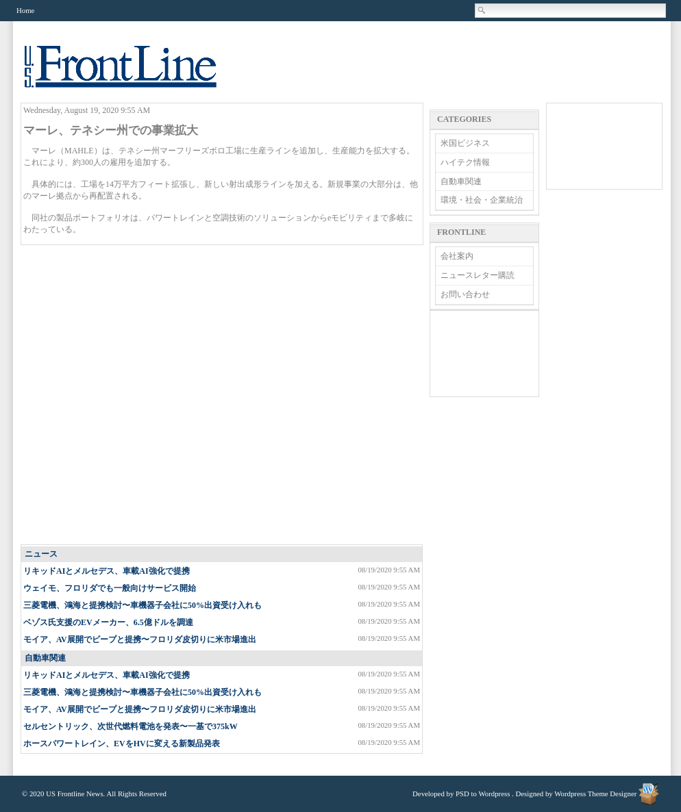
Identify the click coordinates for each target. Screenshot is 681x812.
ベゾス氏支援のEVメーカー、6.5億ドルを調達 (108, 622)
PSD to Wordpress (483, 793)
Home (25, 10)
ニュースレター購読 (478, 275)
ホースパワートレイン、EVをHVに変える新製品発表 (121, 743)
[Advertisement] (142, 395)
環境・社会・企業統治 (482, 200)
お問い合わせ (465, 294)
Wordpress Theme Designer (595, 793)
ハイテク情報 (465, 162)
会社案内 (457, 256)
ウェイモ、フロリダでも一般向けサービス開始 (109, 588)
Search (482, 10)
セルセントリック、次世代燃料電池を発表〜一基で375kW (130, 726)
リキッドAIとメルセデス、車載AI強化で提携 (106, 571)
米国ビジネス (465, 143)
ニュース (41, 554)
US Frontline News (134, 74)
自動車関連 (45, 658)
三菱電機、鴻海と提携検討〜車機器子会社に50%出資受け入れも (142, 605)
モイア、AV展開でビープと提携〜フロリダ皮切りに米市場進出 (139, 639)
